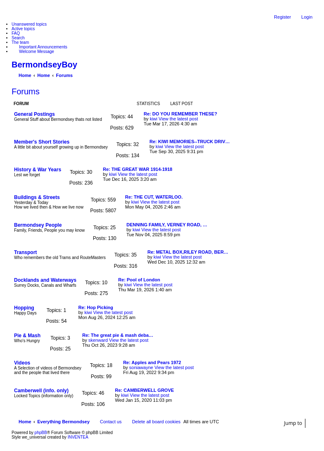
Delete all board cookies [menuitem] (156, 421)
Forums (26, 91)
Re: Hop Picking (95, 307)
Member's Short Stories (41, 142)
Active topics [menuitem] (23, 28)
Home (25, 421)
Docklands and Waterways (45, 280)
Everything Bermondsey (63, 421)
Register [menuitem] (282, 16)
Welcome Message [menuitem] (36, 51)
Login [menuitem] (306, 16)
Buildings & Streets (37, 197)
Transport (25, 252)
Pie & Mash (27, 335)
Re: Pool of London (139, 279)
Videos (22, 363)
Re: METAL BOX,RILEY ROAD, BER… (188, 251)
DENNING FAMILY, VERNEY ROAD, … (166, 224)
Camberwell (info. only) (41, 390)
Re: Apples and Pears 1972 (152, 362)
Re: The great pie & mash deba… (117, 335)
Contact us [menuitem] (111, 421)
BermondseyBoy (44, 64)
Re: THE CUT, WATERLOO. (154, 196)
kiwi (153, 118)
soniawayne (141, 367)
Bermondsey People (38, 225)
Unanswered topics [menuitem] (29, 24)
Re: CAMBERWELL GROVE (144, 390)
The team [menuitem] (20, 42)
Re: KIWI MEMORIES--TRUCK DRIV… (190, 141)
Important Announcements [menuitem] (43, 47)
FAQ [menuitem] (16, 33)
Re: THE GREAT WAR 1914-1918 (137, 169)
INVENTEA (78, 437)
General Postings (34, 114)
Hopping (24, 308)
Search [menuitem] (18, 38)
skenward (98, 340)
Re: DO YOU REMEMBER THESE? (180, 113)
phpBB (41, 432)
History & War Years (37, 170)
